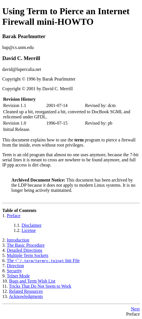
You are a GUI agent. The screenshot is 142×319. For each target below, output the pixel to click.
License (29, 230)
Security (14, 270)
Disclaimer (31, 225)
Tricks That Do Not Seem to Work (40, 286)
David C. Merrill (21, 58)
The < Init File (43, 260)
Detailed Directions (24, 250)
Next (135, 308)
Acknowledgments (26, 296)
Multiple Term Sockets (27, 255)
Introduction (18, 240)
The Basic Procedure (26, 245)
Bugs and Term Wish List (32, 281)
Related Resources (26, 291)
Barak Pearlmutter (23, 36)
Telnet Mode (18, 275)
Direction (15, 265)
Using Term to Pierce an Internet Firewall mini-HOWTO (66, 16)
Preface (13, 215)
